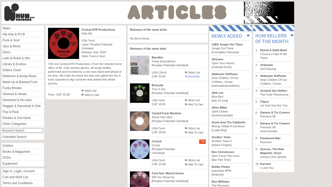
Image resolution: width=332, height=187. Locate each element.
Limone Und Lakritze (273, 153)
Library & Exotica (14, 64)
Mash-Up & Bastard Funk (20, 82)
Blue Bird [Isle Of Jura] (220, 96)
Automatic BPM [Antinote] (221, 170)
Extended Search (14, 137)
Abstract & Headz (15, 94)
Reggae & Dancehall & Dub (22, 106)
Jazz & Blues (11, 46)
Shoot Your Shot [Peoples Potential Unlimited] (170, 117)
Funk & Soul (11, 40)
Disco (6, 52)
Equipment (10, 163)
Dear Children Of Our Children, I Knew (273, 79)
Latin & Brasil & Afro (16, 58)
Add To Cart (194, 104)
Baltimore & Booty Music (20, 76)
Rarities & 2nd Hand (16, 118)
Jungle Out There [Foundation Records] (227, 48)
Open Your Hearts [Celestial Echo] (223, 63)
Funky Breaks (12, 88)
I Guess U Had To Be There (273, 54)
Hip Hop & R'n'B (14, 34)
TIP (202, 141)
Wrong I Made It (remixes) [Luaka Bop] (229, 126)
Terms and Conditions (18, 183)
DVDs (7, 157)
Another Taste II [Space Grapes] (222, 141)
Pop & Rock (11, 112)
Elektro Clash (12, 70)
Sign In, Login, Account (18, 171)
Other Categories (14, 124)
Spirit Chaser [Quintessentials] (222, 111)
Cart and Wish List (15, 177)
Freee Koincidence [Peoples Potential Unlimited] (170, 61)
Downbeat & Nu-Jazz (17, 100)
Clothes (8, 146)
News (6, 28)
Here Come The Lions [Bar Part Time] (225, 155)
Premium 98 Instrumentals (275, 127)
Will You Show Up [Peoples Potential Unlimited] (170, 177)
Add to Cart (90, 94)
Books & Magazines (16, 151)
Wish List (88, 90)
